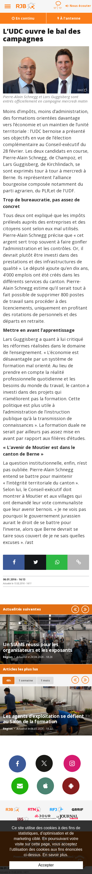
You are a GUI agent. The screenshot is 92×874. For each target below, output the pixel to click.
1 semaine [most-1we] (26, 680)
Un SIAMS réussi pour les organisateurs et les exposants (37, 647)
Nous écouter (80, 6)
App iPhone (45, 785)
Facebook (17, 763)
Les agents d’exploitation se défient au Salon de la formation (43, 718)
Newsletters (19, 785)
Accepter (46, 865)
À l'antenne (68, 18)
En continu (23, 18)
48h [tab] (8, 680)
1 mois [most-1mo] (45, 680)
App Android (70, 785)
